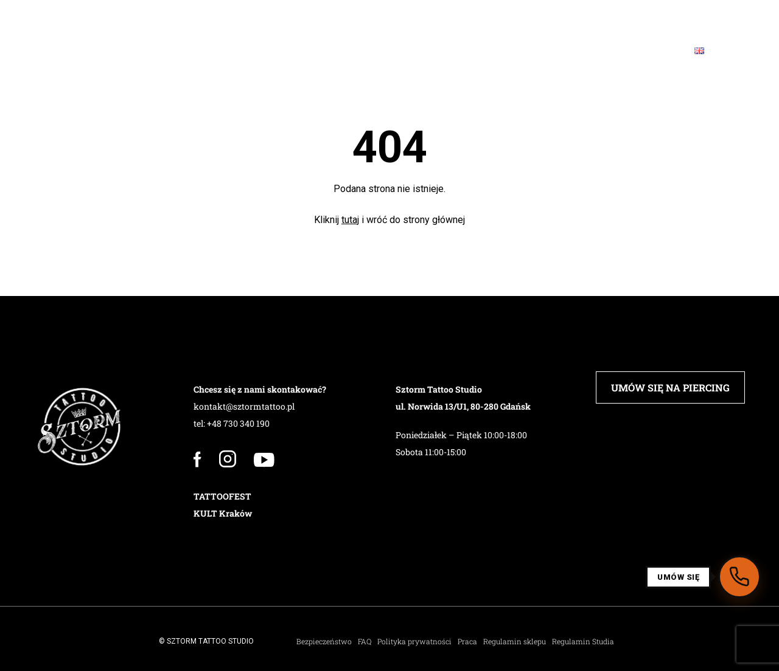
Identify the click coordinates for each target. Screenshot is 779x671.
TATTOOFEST (222, 496)
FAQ (530, 51)
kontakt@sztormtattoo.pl (244, 406)
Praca (467, 641)
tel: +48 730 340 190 (232, 423)
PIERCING (223, 51)
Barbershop (303, 51)
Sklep (477, 51)
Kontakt (642, 51)
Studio (92, 51)
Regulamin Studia (583, 641)
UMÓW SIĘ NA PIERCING (670, 387)
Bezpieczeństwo (324, 641)
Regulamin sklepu (514, 641)
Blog (579, 51)
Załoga (156, 51)
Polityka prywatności (414, 641)
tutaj (350, 219)
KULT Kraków (223, 513)
